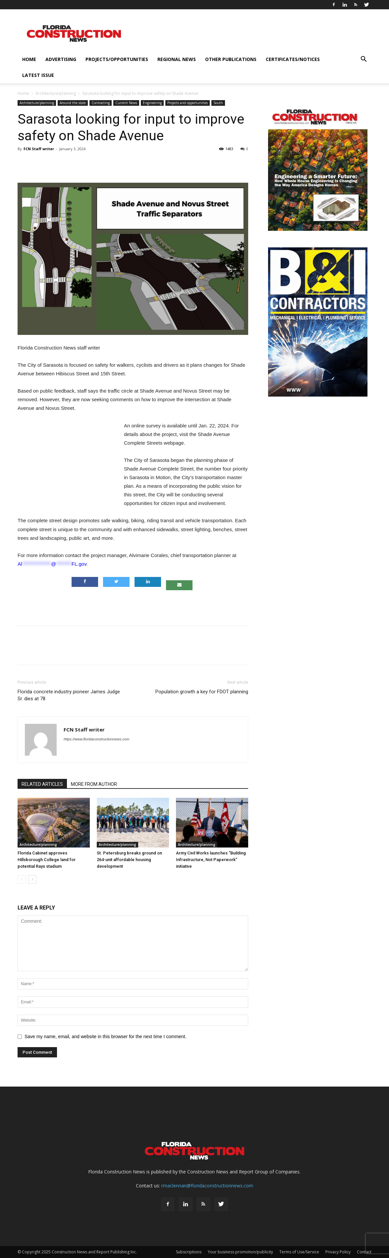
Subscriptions (188, 1252)
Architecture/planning (55, 93)
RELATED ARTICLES (42, 784)
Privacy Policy (338, 1252)
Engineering (152, 102)
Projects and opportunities (187, 102)
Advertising (60, 59)
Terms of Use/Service (299, 1252)
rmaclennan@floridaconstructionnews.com (207, 1185)
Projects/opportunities (116, 59)
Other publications (230, 59)
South (218, 102)
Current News (126, 102)
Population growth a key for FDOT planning (201, 692)
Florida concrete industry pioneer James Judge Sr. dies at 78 (69, 695)
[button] (363, 60)
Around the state (73, 102)
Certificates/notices (293, 59)
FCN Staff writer (39, 148)
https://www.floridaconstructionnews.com (96, 739)
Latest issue (38, 75)
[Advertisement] (132, 603)
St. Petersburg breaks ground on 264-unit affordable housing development (129, 859)
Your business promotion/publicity (240, 1252)
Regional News (176, 59)
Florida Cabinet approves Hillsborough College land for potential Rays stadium (47, 859)
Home (29, 59)
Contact (364, 1252)
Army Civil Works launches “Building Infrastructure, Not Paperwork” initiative (211, 859)
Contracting (100, 102)
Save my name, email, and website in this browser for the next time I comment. (106, 1036)
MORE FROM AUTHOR (94, 784)
